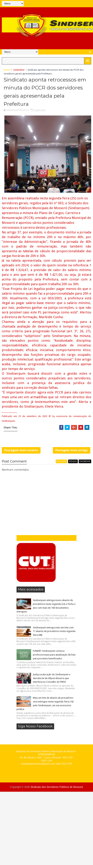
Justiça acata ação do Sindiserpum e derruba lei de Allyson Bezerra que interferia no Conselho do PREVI (51, 678)
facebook (85, 461)
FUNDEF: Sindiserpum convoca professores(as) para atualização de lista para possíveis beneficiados (54, 655)
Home (7, 69)
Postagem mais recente (21, 450)
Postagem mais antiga (71, 450)
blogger (61, 461)
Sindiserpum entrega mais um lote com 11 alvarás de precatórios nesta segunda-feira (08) (54, 631)
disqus (73, 461)
